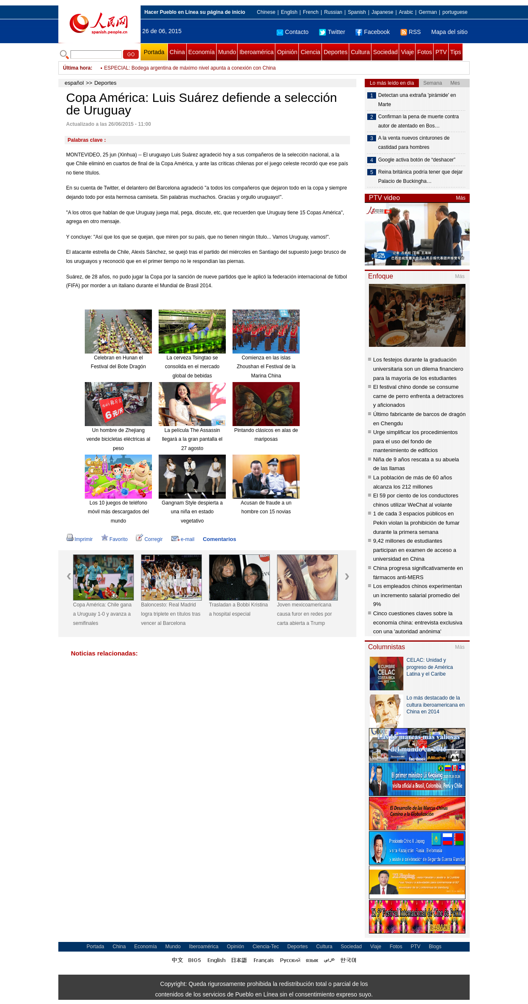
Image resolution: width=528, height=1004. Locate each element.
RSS (410, 32)
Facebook (372, 32)
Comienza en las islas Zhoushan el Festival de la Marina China (266, 367)
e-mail (183, 539)
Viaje (407, 52)
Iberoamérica (256, 52)
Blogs (435, 946)
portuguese (455, 12)
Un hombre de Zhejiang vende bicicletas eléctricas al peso (118, 439)
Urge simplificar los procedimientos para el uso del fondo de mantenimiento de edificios (415, 441)
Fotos (424, 52)
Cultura (360, 52)
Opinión (287, 52)
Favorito (114, 539)
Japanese (382, 12)
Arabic (406, 12)
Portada (154, 52)
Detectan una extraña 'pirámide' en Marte (417, 99)
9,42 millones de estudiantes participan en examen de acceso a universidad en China (414, 550)
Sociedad (385, 52)
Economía (201, 52)
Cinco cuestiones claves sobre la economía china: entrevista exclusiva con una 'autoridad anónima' (417, 622)
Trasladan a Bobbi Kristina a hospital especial (238, 609)
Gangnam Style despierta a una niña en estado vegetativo (192, 512)
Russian (333, 12)
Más (460, 198)
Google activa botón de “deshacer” (416, 160)
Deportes (336, 52)
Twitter (332, 32)
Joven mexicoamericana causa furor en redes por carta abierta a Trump (304, 614)
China (177, 52)
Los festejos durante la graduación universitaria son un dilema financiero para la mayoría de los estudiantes (418, 368)
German (427, 12)
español (74, 83)
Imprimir (79, 539)
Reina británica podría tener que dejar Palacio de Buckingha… (420, 176)
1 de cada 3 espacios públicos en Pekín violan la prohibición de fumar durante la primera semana (416, 522)
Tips (455, 52)
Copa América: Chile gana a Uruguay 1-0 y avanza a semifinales (102, 614)
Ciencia (310, 52)
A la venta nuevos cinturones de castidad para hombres (414, 142)
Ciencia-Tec (266, 946)
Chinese (266, 12)
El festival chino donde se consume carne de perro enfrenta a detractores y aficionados (418, 396)
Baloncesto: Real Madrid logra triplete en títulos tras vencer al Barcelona (170, 614)
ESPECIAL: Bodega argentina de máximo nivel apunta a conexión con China (190, 68)
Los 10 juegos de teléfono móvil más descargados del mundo (118, 512)
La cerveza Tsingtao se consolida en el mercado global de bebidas (192, 367)
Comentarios (219, 539)
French (311, 12)
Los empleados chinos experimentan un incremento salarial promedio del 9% (417, 595)
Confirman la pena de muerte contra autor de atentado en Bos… (418, 121)
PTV (441, 52)
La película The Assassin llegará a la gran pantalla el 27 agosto (192, 439)
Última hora (77, 68)
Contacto (292, 32)
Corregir (149, 539)
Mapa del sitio (449, 32)
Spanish (357, 12)
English (289, 12)
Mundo (227, 52)
